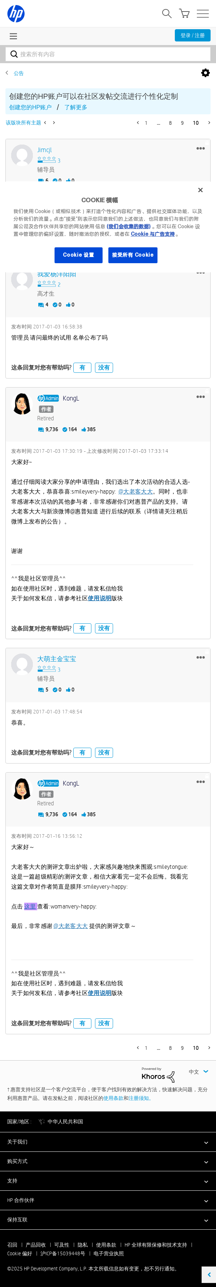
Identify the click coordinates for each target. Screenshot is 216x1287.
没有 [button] (104, 367)
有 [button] (82, 367)
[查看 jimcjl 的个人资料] (44, 150)
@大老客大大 (135, 491)
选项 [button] (205, 73)
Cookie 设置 (78, 255)
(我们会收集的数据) (128, 226)
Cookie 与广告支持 (153, 234)
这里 (30, 906)
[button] (200, 148)
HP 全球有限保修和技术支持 (156, 1245)
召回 (12, 1245)
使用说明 (99, 598)
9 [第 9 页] (182, 123)
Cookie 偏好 (19, 1253)
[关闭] (200, 190)
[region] (108, 227)
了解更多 (75, 107)
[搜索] (108, 54)
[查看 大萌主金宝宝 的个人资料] (56, 659)
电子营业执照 (109, 1253)
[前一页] (139, 122)
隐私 (83, 1245)
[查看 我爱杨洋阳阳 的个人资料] (56, 274)
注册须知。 (141, 1098)
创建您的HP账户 (30, 107)
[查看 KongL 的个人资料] (71, 398)
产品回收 (36, 1245)
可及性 (61, 1245)
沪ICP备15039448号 (62, 1253)
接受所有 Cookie (133, 255)
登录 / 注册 (193, 35)
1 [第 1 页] (146, 123)
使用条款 (113, 1098)
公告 (19, 73)
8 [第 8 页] (170, 123)
